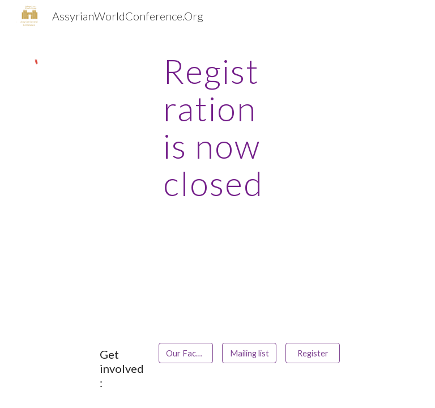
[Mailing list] (249, 353)
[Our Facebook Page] (185, 353)
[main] (217, 127)
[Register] (312, 353)
